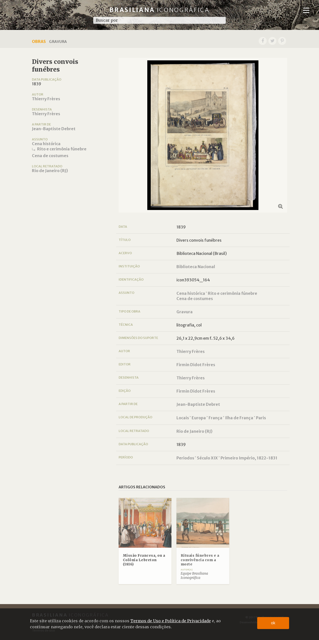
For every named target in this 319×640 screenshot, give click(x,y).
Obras (39, 41)
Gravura (184, 311)
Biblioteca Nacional (195, 266)
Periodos (185, 457)
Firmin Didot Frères (195, 364)
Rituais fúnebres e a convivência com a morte (200, 559)
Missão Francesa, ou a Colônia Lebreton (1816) (144, 559)
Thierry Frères (46, 98)
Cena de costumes (50, 155)
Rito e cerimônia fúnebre (61, 148)
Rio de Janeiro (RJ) (50, 170)
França (215, 417)
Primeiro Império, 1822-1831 (249, 457)
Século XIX (207, 457)
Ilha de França (239, 417)
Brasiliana (159, 10)
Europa (199, 417)
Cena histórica (46, 143)
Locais (182, 417)
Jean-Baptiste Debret (54, 128)
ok (273, 623)
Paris (261, 417)
